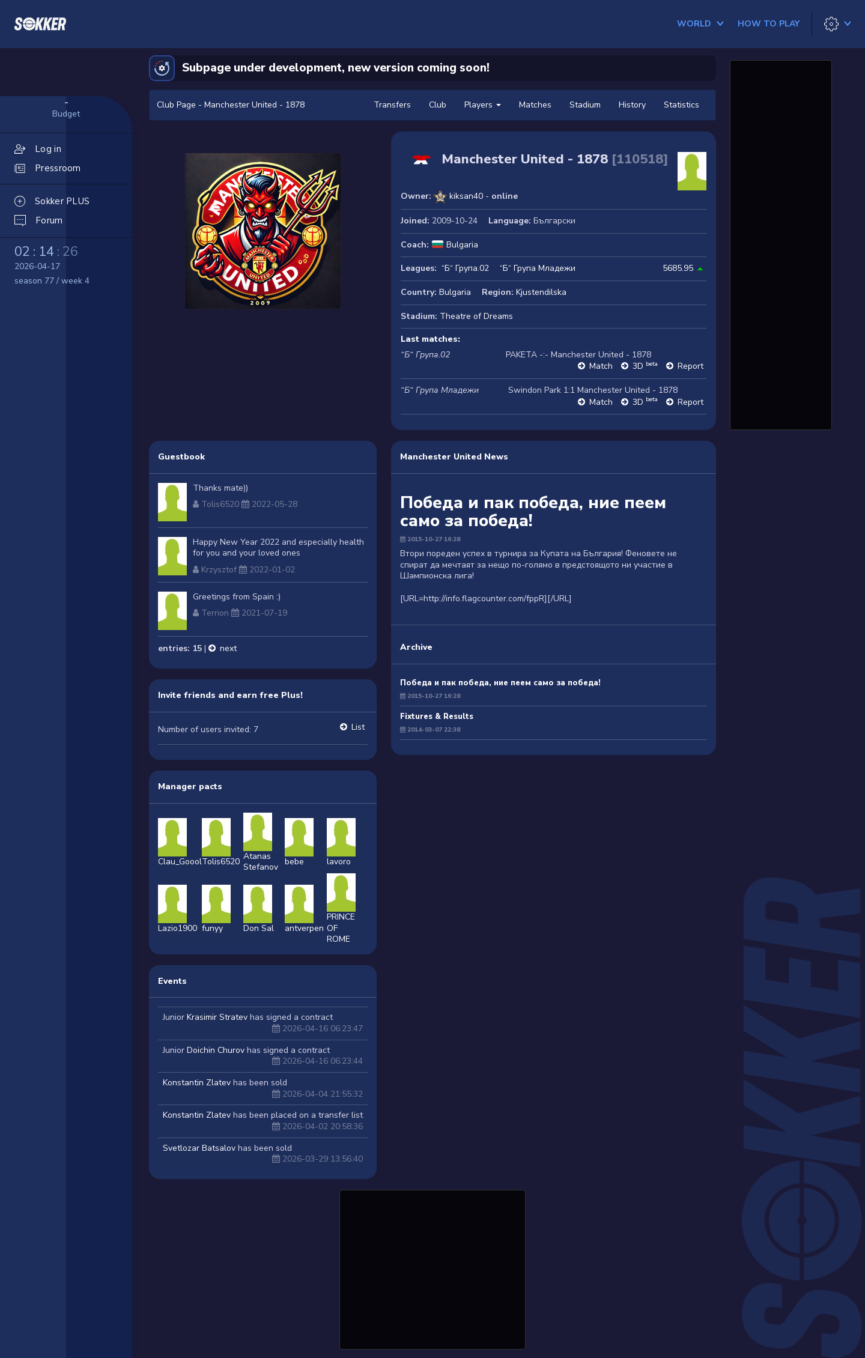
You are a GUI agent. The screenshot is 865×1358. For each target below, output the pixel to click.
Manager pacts (190, 786)
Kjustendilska (541, 292)
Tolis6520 (220, 504)
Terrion (215, 613)
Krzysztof (219, 569)
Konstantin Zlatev (197, 1082)
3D (645, 366)
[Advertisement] (432, 1268)
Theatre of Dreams (476, 316)
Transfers (392, 105)
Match (601, 366)
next (228, 648)
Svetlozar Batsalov (199, 1148)
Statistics (681, 105)
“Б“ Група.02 (465, 268)
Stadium (585, 105)
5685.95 (678, 268)
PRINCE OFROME (341, 915)
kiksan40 (466, 196)
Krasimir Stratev (217, 1017)
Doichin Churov (215, 1050)
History (632, 105)
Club (437, 105)
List (358, 727)
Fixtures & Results (436, 716)
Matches (535, 105)
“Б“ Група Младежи (537, 268)
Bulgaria (462, 244)
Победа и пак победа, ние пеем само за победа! (500, 682)
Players (482, 105)
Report (690, 366)
